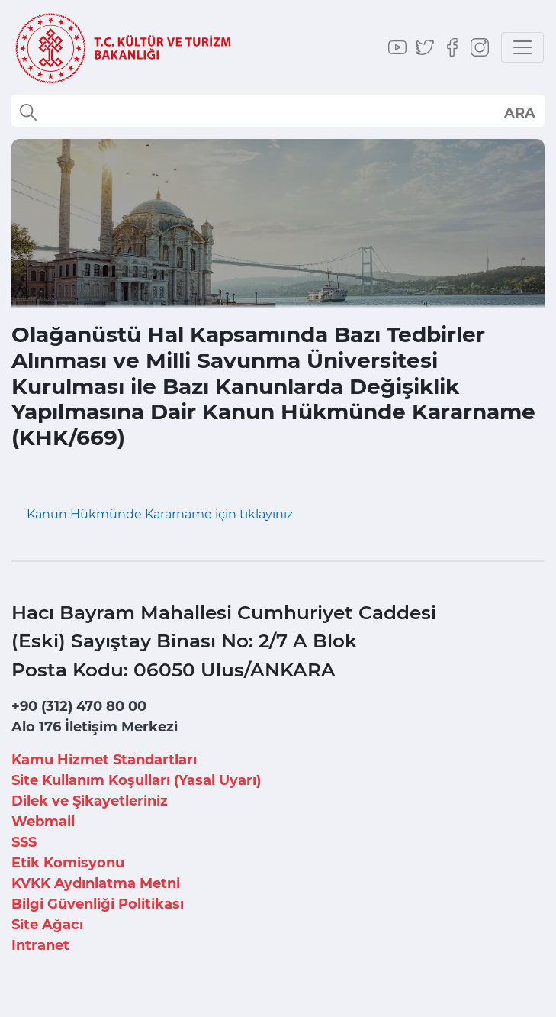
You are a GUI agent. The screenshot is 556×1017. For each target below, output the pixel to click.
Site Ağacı (47, 924)
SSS (24, 842)
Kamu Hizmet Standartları (104, 759)
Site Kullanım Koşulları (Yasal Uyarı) (136, 780)
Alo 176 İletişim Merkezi (94, 726)
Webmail (43, 821)
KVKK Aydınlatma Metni (95, 883)
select (519, 112)
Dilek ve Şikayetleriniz (89, 801)
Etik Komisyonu (67, 862)
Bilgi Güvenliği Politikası (97, 904)
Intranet (40, 945)
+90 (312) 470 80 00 (78, 706)
